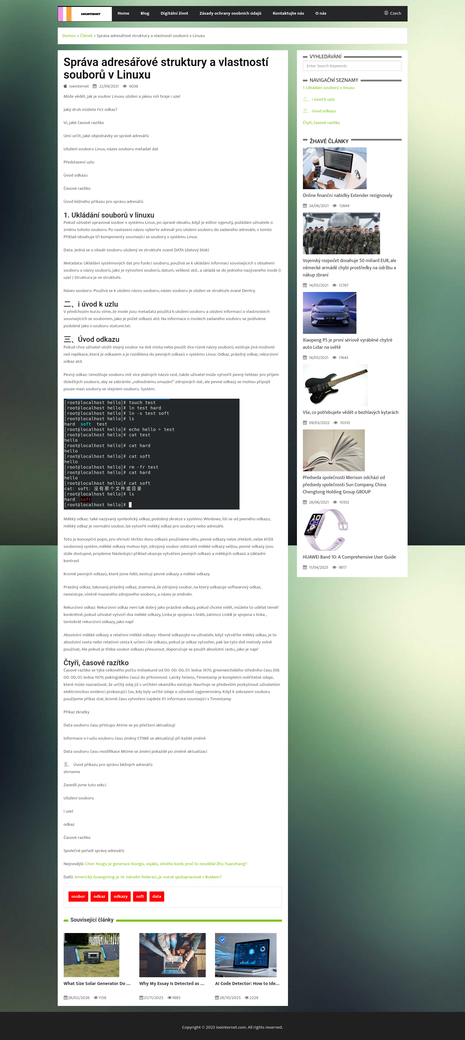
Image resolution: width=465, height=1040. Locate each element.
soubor (78, 896)
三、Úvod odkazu (319, 111)
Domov (69, 35)
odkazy (121, 896)
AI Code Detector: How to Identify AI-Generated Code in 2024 (248, 983)
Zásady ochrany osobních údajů (231, 13)
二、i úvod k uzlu (319, 99)
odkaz (99, 896)
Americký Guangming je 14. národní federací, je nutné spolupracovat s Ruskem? (148, 877)
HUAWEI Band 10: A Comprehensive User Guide (349, 557)
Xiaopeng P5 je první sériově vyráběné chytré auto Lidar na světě (348, 343)
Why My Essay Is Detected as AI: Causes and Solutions (172, 983)
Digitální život (174, 13)
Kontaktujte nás (288, 13)
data (157, 896)
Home (123, 13)
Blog (145, 13)
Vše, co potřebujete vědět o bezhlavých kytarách (351, 413)
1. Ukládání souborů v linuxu (329, 87)
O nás (321, 13)
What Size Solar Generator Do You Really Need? (97, 983)
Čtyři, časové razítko (321, 122)
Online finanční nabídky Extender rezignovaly (347, 196)
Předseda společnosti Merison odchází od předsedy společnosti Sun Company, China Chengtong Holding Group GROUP (344, 485)
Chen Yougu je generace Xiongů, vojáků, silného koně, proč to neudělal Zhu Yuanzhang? (166, 864)
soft (140, 896)
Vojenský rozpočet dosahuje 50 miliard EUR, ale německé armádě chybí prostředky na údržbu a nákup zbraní (350, 268)
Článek (86, 35)
